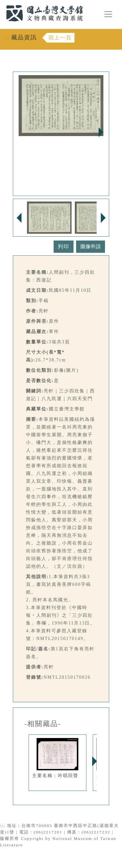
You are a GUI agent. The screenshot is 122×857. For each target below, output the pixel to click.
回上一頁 (60, 37)
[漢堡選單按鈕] (108, 14)
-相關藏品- (42, 724)
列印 (63, 246)
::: (2, 3)
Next (101, 132)
